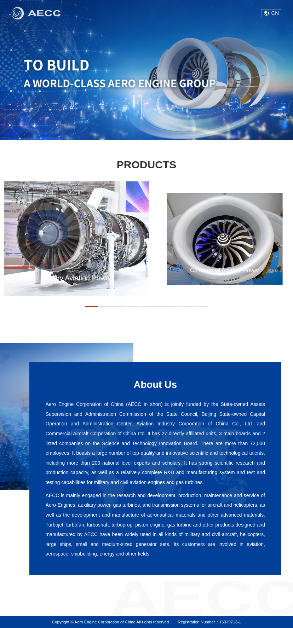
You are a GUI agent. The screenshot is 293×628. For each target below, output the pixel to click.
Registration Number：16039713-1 (209, 622)
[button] (91, 306)
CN (275, 13)
